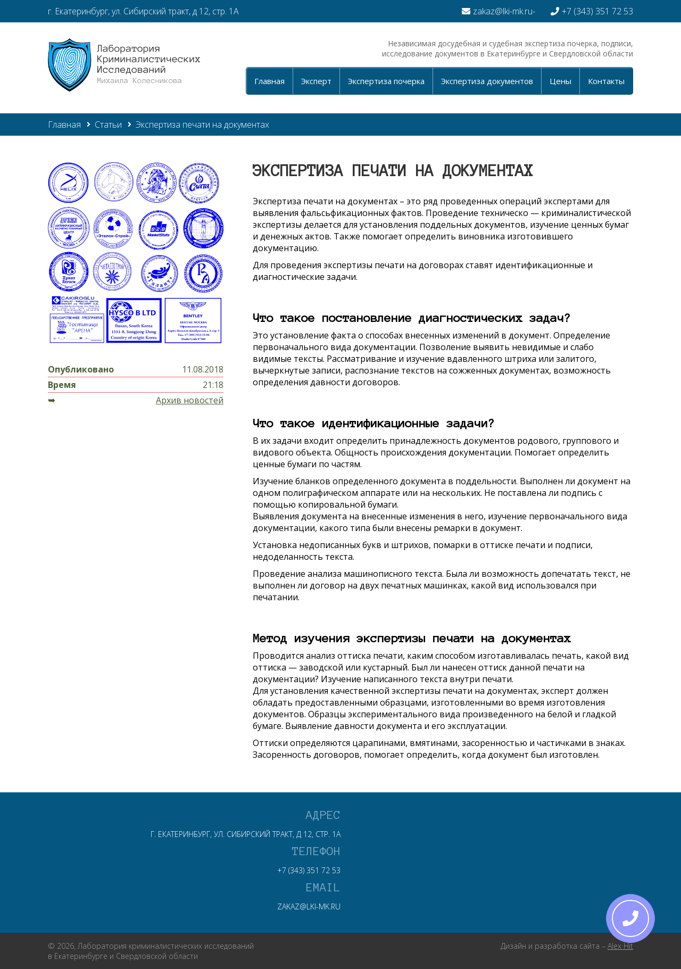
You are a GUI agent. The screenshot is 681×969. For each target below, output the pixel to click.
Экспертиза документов (487, 81)
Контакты (606, 81)
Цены (560, 81)
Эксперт (316, 81)
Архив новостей (189, 400)
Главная (269, 81)
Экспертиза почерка (386, 81)
